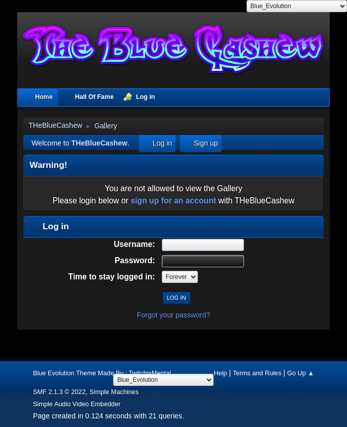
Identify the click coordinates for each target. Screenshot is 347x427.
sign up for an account (173, 200)
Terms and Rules (257, 373)
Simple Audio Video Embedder (77, 404)
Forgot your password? (174, 315)
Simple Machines (113, 392)
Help (220, 373)
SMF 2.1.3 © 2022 (59, 392)
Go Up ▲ (300, 373)
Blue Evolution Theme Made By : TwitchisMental (102, 373)
